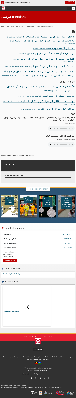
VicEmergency (58, 387)
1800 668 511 (68, 243)
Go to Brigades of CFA (28, 207)
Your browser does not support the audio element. (61, 128)
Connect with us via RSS (49, 378)
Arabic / (35, 374)
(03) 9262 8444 (67, 247)
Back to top (39, 349)
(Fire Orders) (47, 54)
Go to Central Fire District (9, 207)
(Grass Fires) (41, 40)
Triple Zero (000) (67, 235)
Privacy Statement (13, 387)
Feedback (41, 387)
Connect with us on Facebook (27, 378)
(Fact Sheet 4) (47, 109)
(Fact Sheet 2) (46, 96)
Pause (25, 374)
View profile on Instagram (11, 312)
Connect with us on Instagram (35, 378)
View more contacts (10, 260)
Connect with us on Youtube (31, 378)
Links (46, 387)
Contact (36, 387)
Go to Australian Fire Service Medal (47, 207)
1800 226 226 (68, 239)
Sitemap (51, 387)
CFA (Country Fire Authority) (11, 274)
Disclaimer (4, 387)
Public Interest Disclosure (26, 387)
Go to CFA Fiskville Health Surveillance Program (66, 207)
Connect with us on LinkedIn (44, 378)
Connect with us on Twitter (40, 378)
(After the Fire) (54, 49)
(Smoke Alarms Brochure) (40, 67)
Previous (23, 374)
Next (28, 374)
